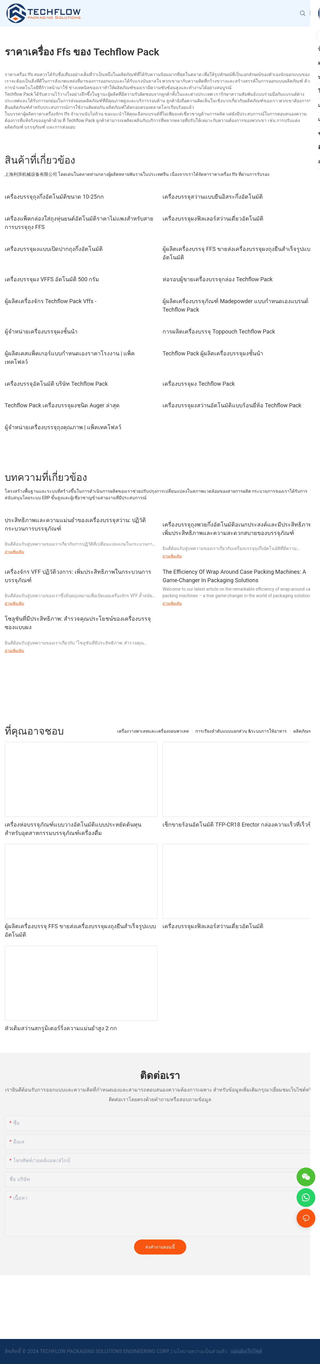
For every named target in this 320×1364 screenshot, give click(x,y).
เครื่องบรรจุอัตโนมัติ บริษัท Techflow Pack (56, 383)
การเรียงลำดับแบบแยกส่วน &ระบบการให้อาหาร (241, 731)
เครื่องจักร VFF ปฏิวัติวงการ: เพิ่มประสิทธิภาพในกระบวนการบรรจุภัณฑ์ (78, 575)
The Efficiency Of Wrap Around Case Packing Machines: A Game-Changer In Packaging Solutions (234, 575)
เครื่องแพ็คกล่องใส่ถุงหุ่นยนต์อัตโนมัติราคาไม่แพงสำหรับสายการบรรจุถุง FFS (79, 222)
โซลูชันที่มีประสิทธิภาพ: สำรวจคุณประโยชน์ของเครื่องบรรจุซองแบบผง (78, 622)
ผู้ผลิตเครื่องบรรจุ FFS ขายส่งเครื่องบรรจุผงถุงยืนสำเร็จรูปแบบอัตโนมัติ (238, 253)
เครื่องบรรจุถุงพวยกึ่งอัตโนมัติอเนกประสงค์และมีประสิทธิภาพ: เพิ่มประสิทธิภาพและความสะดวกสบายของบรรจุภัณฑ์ (237, 528)
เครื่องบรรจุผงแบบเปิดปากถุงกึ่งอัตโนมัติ (54, 249)
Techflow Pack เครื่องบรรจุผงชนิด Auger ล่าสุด (62, 405)
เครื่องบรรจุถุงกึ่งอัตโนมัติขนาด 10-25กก (54, 196)
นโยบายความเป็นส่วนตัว (200, 1351)
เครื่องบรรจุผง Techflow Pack (198, 383)
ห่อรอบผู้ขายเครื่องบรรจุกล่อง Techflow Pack (217, 279)
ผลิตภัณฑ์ (302, 731)
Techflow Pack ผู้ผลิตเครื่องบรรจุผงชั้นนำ (212, 353)
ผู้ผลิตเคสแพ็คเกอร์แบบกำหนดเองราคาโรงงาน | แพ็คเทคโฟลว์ (70, 357)
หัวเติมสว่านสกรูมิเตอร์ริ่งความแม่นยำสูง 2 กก (61, 1028)
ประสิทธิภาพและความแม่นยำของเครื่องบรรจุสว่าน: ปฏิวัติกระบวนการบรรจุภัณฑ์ (75, 524)
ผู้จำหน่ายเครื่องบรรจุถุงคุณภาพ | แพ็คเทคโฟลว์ (63, 427)
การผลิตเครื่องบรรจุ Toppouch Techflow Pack (218, 331)
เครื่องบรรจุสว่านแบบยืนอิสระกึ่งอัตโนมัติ (212, 196)
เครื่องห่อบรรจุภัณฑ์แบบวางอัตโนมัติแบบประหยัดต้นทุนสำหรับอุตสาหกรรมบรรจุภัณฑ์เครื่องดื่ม (73, 828)
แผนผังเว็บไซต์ (246, 1351)
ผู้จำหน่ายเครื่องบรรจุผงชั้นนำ (41, 331)
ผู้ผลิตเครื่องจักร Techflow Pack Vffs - (50, 301)
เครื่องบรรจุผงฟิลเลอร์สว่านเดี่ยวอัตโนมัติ (212, 218)
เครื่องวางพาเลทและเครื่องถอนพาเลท (153, 731)
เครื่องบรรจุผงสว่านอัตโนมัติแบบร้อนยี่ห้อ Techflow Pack (231, 405)
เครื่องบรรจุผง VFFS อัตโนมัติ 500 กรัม (52, 279)
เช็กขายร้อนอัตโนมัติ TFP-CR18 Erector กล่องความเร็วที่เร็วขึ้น (238, 824)
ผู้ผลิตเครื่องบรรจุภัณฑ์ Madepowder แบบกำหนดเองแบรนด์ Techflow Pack (235, 305)
